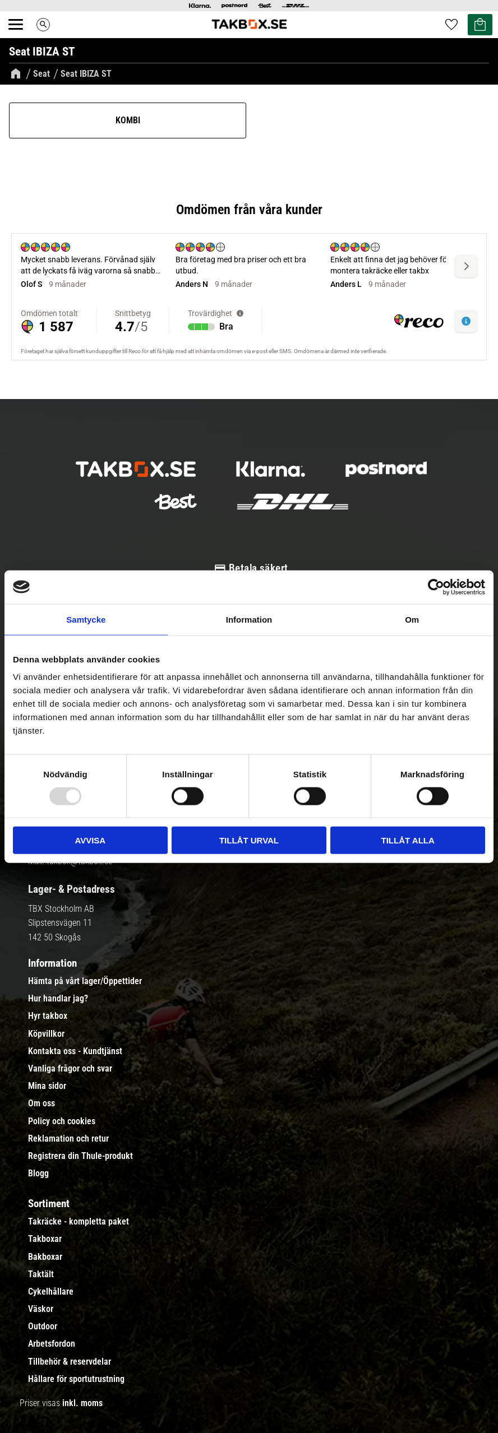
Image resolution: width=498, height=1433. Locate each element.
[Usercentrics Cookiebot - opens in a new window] (436, 586)
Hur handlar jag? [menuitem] (58, 999)
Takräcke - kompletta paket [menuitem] (78, 1222)
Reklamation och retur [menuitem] (68, 1139)
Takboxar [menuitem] (45, 1239)
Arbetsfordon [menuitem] (51, 1344)
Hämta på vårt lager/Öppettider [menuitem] (85, 981)
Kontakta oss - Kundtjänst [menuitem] (75, 1051)
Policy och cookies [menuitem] (61, 1121)
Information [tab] (249, 619)
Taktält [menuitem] (41, 1274)
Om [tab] (412, 619)
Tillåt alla (408, 840)
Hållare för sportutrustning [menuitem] (76, 1379)
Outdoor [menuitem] (42, 1326)
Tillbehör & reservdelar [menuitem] (69, 1362)
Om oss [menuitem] (41, 1103)
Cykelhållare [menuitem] (50, 1292)
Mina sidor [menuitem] (47, 1086)
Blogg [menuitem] (38, 1173)
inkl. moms (82, 1403)
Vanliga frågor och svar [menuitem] (70, 1069)
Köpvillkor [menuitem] (46, 1034)
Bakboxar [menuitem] (45, 1257)
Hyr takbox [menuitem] (47, 1016)
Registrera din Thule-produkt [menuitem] (80, 1156)
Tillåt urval (249, 840)
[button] (21, 37)
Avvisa (90, 840)
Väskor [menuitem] (40, 1309)
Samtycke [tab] (85, 619)
